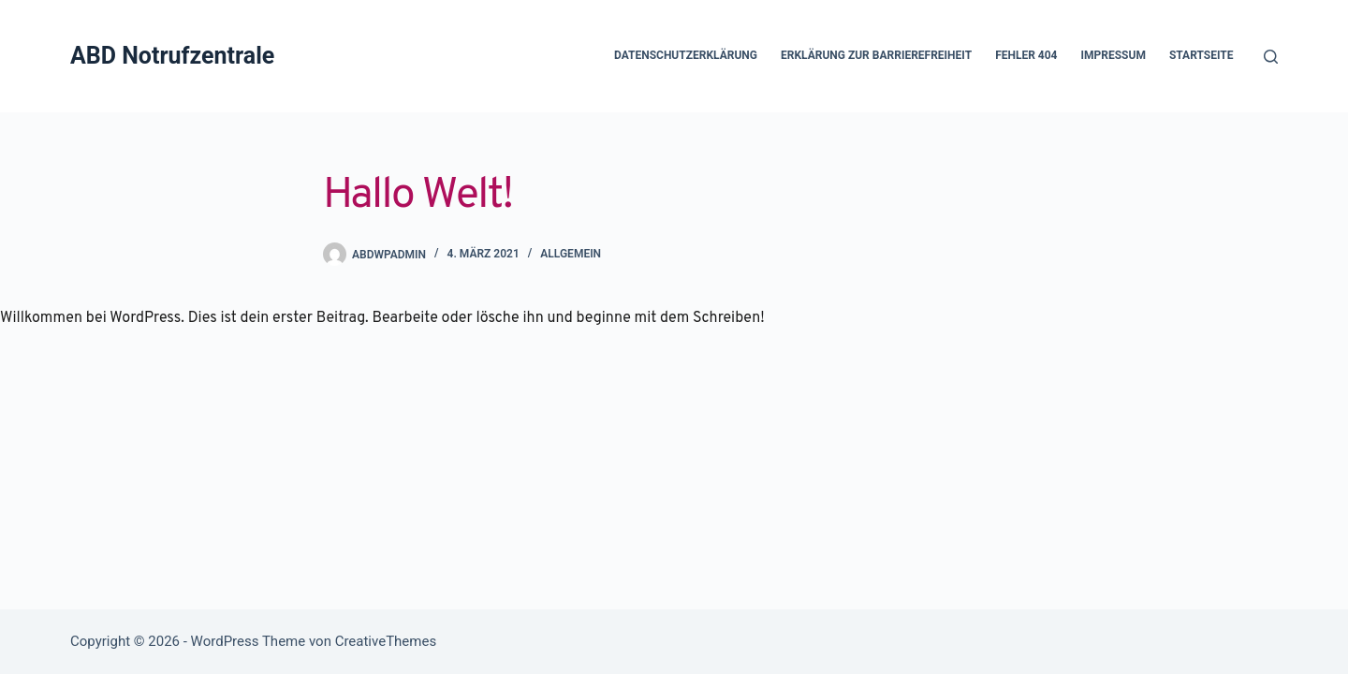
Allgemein (570, 253)
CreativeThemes (386, 641)
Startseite (1201, 55)
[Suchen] (1271, 57)
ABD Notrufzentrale (172, 55)
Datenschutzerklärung (685, 55)
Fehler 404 (1026, 55)
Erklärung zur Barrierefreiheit (876, 55)
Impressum (1113, 55)
